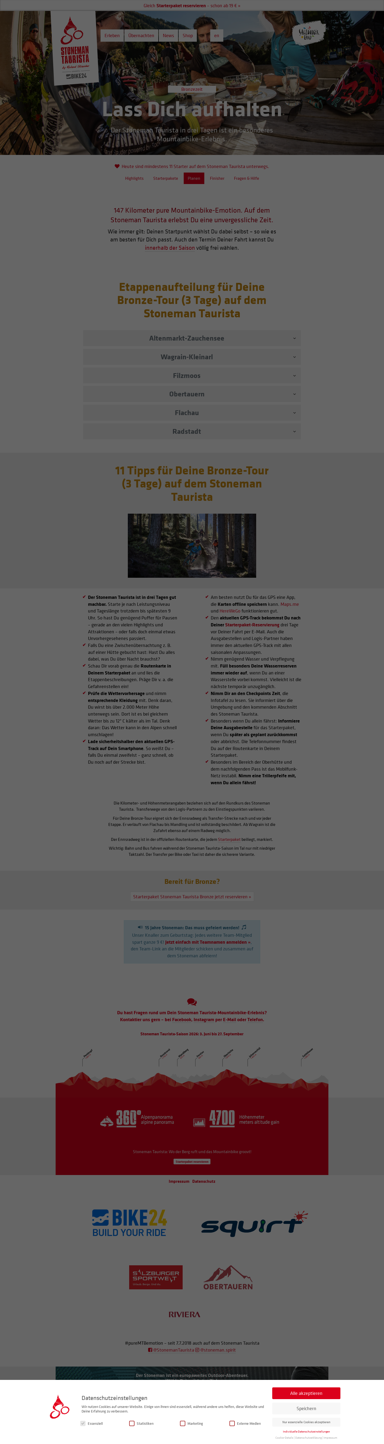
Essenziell (91, 1423)
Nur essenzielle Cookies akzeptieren (306, 1422)
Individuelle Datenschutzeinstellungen (306, 1432)
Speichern (306, 1409)
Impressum (330, 1438)
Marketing (191, 1423)
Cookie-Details (284, 1438)
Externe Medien (245, 1423)
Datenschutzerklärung (308, 1438)
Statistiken (141, 1423)
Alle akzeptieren (306, 1393)
